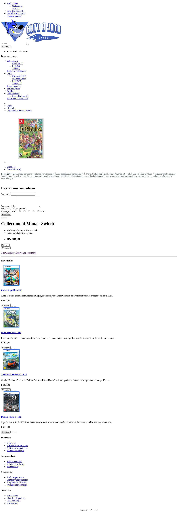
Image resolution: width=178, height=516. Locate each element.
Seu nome (5, 194)
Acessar (15, 8)
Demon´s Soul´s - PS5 (11, 419)
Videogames (12, 61)
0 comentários (7, 255)
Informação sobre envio (17, 447)
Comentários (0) (14, 169)
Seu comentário (8, 208)
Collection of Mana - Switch (19, 110)
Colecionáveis (13, 93)
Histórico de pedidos (16, 500)
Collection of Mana (9, 174)
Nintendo (11, 108)
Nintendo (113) (19, 78)
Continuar (6, 216)
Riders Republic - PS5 (11, 292)
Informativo (12, 505)
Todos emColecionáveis (17, 98)
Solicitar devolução (15, 466)
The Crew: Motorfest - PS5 (14, 377)
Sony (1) (16, 68)
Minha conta (12, 498)
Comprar (5, 250)
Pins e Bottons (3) (20, 96)
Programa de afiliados (16, 484)
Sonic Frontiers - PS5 (11, 334)
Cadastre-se (17, 6)
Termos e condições (15, 452)
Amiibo (10, 91)
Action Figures (13, 88)
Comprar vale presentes (17, 482)
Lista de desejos (14, 503)
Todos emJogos (13, 86)
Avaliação (5, 213)
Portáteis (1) (17, 63)
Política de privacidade (17, 450)
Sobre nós (11, 445)
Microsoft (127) (19, 76)
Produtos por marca (15, 479)
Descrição (11, 167)
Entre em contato (14, 463)
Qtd (2, 247)
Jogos (9, 73)
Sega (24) (16, 81)
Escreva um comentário (25, 255)
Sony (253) (17, 83)
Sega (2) (16, 66)
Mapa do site (12, 468)
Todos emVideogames (16, 71)
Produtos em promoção (17, 487)
